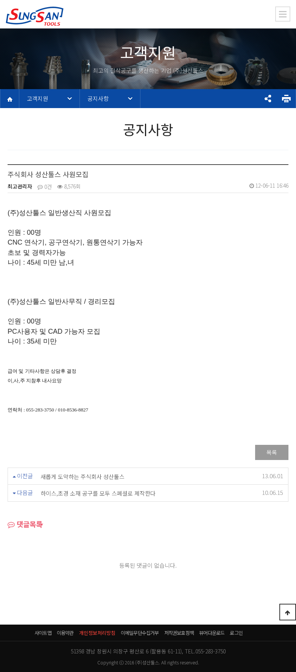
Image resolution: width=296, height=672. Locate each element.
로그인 (236, 632)
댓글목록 (25, 525)
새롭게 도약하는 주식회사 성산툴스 (83, 476)
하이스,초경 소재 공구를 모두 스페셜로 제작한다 (98, 494)
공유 (267, 98)
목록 (271, 452)
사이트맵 (42, 632)
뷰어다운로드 (211, 632)
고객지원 (37, 98)
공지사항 (98, 98)
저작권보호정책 (179, 632)
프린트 (286, 98)
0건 (44, 186)
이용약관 (65, 632)
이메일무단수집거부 (140, 632)
